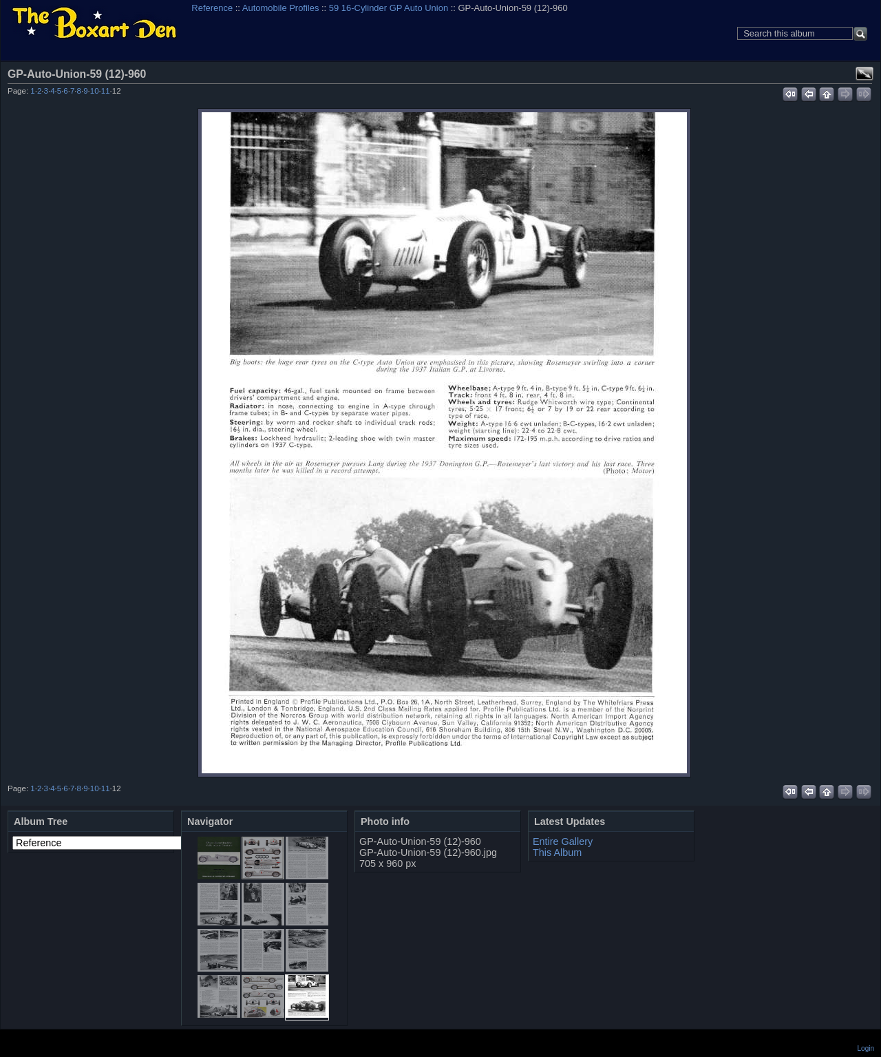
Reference (212, 8)
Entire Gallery (563, 841)
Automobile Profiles (280, 8)
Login (866, 1048)
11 (105, 91)
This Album (557, 852)
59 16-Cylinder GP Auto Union (388, 8)
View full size (864, 73)
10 (94, 91)
